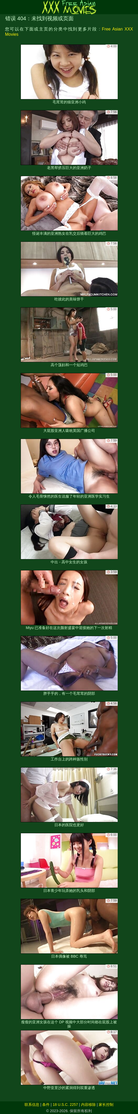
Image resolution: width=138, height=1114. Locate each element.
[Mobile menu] (5, 7)
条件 (46, 1104)
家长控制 (106, 1104)
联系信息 (32, 1104)
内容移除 (88, 1104)
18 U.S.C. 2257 (65, 1104)
